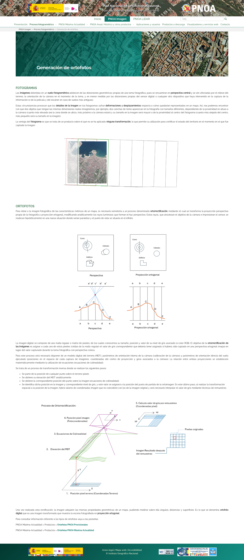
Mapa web (120, 550)
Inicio (97, 19)
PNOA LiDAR (141, 19)
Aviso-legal (108, 550)
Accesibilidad (135, 550)
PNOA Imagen (117, 19)
